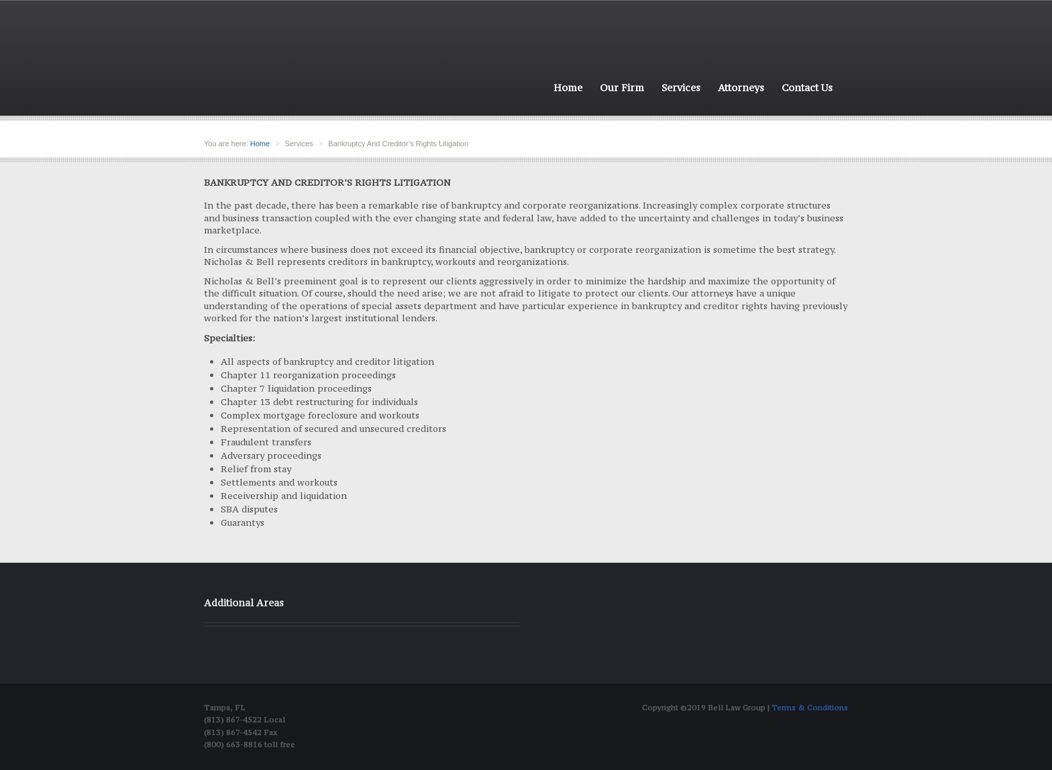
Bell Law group (293, 67)
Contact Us (807, 87)
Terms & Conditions (810, 707)
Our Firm (622, 87)
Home (568, 87)
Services (681, 87)
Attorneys (741, 87)
